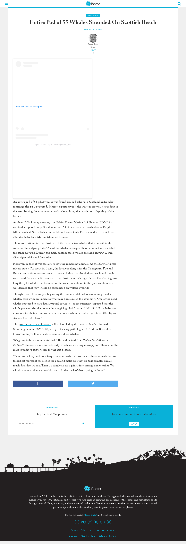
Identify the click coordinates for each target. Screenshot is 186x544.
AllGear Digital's (91, 515)
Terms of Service (104, 530)
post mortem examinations (35, 324)
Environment (93, 16)
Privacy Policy (107, 536)
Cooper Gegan (93, 44)
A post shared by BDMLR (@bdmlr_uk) (52, 144)
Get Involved (88, 536)
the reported (36, 207)
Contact (74, 536)
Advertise (86, 530)
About (74, 530)
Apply (134, 424)
